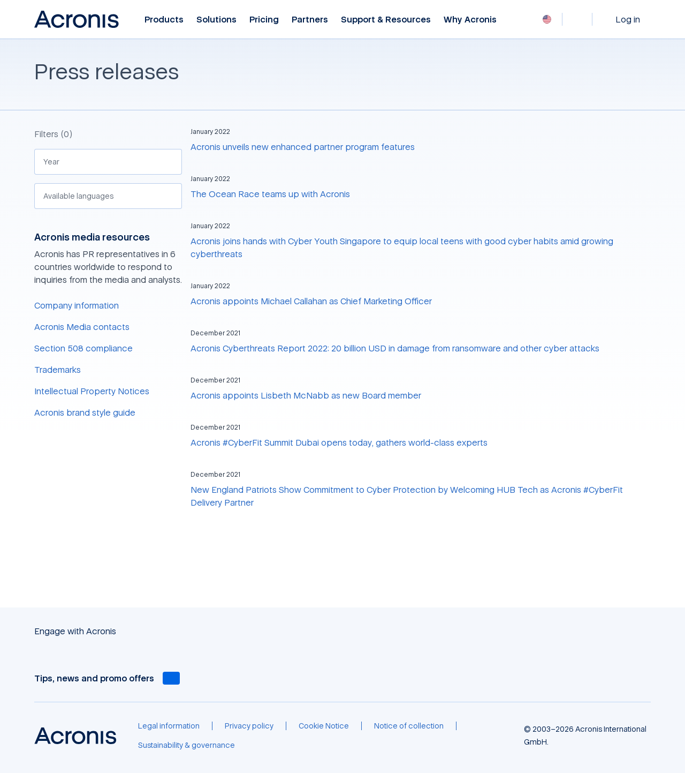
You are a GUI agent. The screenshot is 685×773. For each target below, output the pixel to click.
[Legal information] (169, 725)
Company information (76, 305)
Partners (310, 19)
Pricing (264, 19)
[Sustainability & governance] (186, 745)
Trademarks (57, 370)
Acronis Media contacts (82, 327)
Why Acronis (470, 19)
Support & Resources (386, 19)
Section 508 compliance (83, 348)
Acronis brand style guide (84, 412)
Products (164, 19)
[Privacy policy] (249, 725)
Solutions (216, 19)
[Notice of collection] (409, 725)
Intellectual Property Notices (91, 391)
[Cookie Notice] (324, 725)
